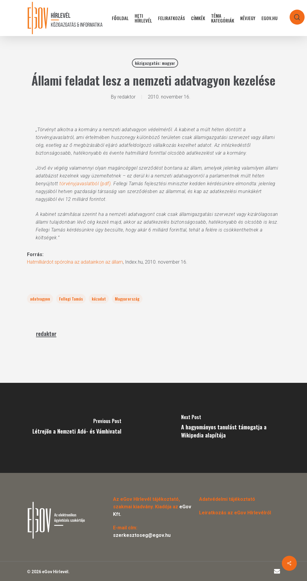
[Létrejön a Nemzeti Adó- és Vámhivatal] (77, 428)
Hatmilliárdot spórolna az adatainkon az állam (75, 262)
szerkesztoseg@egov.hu (142, 535)
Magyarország (127, 298)
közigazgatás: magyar (155, 63)
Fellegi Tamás (71, 298)
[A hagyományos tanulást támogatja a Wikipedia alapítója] (230, 428)
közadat (99, 298)
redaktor (127, 97)
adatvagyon (40, 298)
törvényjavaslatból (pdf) (85, 183)
